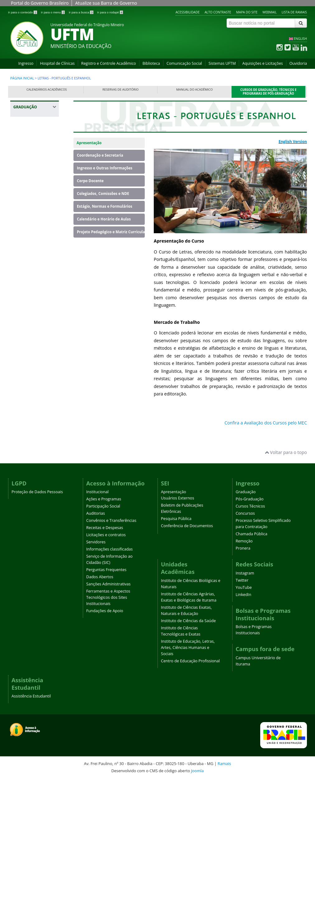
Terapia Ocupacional (29, 505)
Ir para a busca (81, 12)
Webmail (269, 12)
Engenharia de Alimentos (31, 256)
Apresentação (89, 142)
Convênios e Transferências (111, 644)
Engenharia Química (28, 313)
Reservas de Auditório (120, 89)
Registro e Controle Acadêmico (108, 63)
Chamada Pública (251, 657)
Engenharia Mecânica (28, 297)
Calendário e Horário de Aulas (104, 219)
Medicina (25, 428)
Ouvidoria (298, 63)
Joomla (197, 894)
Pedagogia (27, 447)
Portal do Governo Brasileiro (39, 3)
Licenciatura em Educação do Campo (32, 402)
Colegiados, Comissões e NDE (103, 193)
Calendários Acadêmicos (46, 89)
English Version (293, 141)
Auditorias (95, 637)
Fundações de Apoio (104, 734)
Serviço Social (30, 492)
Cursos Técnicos (250, 629)
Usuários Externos (177, 621)
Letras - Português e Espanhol (35, 368)
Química (24, 467)
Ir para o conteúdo (23, 12)
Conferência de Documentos (187, 649)
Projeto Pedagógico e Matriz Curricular (111, 231)
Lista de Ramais (294, 12)
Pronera (243, 671)
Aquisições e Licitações (262, 63)
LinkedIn (243, 718)
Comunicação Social (184, 63)
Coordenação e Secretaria (100, 155)
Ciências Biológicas (35, 182)
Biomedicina (29, 173)
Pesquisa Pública (176, 642)
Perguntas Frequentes (106, 693)
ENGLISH (300, 38)
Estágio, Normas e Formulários (104, 206)
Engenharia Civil (32, 243)
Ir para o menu (53, 12)
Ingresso (26, 63)
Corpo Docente (90, 180)
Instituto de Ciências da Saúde (188, 744)
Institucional (97, 615)
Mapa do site (247, 12)
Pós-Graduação (250, 622)
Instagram (245, 696)
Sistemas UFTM (222, 63)
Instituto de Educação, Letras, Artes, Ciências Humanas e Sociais (188, 771)
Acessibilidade (188, 12)
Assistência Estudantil (31, 819)
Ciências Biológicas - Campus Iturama (35, 195)
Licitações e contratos (106, 658)
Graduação (246, 615)
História (24, 355)
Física (21, 326)
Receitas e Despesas (104, 651)
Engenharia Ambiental (28, 230)
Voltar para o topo (286, 576)
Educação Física (32, 208)
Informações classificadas (109, 672)
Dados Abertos (99, 700)
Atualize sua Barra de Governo (106, 3)
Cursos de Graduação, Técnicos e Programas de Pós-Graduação (268, 92)
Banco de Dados (32, 163)
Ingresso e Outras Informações (104, 168)
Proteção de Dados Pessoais (37, 615)
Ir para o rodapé (110, 12)
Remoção (244, 664)
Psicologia (26, 457)
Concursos (245, 637)
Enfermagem (29, 217)
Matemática (28, 418)
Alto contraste (218, 12)
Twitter (242, 704)
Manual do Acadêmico (194, 89)
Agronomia (27, 153)
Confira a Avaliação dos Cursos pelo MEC (265, 423)
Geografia (26, 345)
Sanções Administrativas (108, 707)
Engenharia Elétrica (35, 284)
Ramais (224, 887)
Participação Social (103, 629)
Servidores (96, 665)
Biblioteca (151, 63)
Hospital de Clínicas (57, 63)
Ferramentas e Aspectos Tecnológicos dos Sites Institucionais (108, 721)
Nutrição (25, 438)
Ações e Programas (103, 622)
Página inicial (22, 78)
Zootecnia (26, 518)
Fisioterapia (28, 335)
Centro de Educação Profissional (190, 784)
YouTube (244, 711)
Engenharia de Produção (31, 272)
